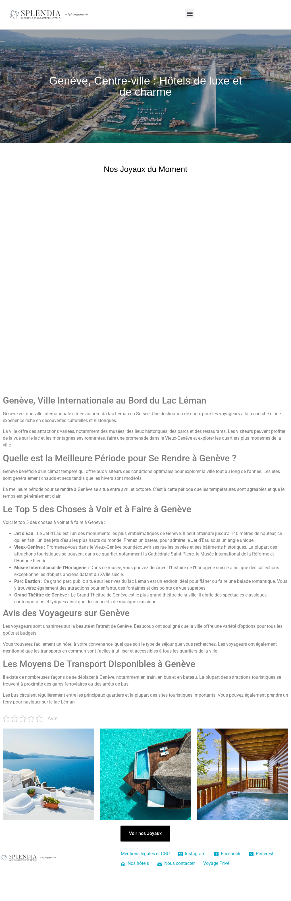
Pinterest (261, 853)
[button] (189, 13)
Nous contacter (176, 863)
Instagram (191, 853)
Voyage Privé (216, 863)
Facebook (227, 853)
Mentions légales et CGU (145, 853)
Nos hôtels (135, 863)
